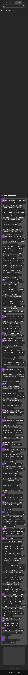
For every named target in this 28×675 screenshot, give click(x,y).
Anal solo (18, 222)
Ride (4, 536)
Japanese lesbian (13, 423)
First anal (5, 355)
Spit (20, 558)
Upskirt (7, 618)
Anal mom (5, 205)
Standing (21, 575)
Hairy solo (11, 400)
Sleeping (22, 538)
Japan (12, 420)
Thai (10, 594)
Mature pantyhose (14, 488)
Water (8, 635)
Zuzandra (10, 2)
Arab (14, 200)
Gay (18, 369)
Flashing (11, 350)
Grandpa (5, 374)
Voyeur (16, 620)
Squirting (11, 551)
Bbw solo (14, 255)
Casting (12, 282)
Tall (23, 599)
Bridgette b (12, 275)
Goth (18, 379)
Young (6, 640)
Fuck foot (15, 355)
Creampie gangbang (8, 289)
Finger (20, 359)
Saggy (18, 553)
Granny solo (21, 376)
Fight (4, 357)
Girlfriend (13, 379)
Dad (22, 316)
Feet (4, 343)
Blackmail (15, 241)
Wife (6, 628)
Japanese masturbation (8, 432)
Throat (15, 604)
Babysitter (13, 251)
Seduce (10, 560)
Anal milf (5, 212)
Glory (13, 381)
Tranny (20, 596)
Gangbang (12, 369)
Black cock (9, 272)
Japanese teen (6, 427)
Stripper (13, 582)
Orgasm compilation (8, 507)
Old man (20, 502)
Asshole (19, 227)
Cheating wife (11, 296)
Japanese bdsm (11, 435)
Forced (7, 340)
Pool (4, 524)
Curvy (20, 294)
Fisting (11, 340)
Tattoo (8, 613)
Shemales (16, 568)
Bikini (9, 255)
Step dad (11, 572)
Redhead (5, 531)
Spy (10, 546)
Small (16, 548)
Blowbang (16, 272)
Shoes (11, 577)
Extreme (12, 333)
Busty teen (14, 263)
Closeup (10, 308)
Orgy (12, 502)
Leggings (5, 461)
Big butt (5, 277)
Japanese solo (17, 430)
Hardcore (15, 393)
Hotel (22, 388)
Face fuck (9, 357)
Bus (9, 239)
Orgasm (7, 502)
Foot (19, 343)
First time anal (14, 359)
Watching (20, 630)
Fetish (4, 362)
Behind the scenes (7, 253)
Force (21, 340)
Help (23, 398)
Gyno (9, 371)
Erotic (11, 335)
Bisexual (13, 246)
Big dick (9, 258)
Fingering (13, 352)
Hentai (16, 384)
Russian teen (6, 533)
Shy (18, 565)
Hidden (12, 386)
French (4, 345)
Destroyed (5, 328)
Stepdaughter (18, 572)
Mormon (10, 485)
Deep (19, 328)
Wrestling (17, 628)
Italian (21, 410)
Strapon (21, 548)
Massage (17, 463)
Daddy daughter (7, 331)
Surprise (5, 568)
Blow (4, 272)
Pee (23, 514)
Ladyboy (13, 449)
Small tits (5, 570)
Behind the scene (7, 260)
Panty (4, 521)
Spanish (16, 577)
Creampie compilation (13, 299)
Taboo (14, 594)
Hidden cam (16, 388)
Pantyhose (14, 512)
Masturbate (6, 490)
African (22, 212)
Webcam (11, 628)
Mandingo (10, 478)
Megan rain (5, 488)
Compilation (6, 282)
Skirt (16, 563)
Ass (24, 200)
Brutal (7, 251)
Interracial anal (13, 412)
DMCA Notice (18, 672)
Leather (15, 454)
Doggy (10, 323)
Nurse (11, 495)
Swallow (5, 548)
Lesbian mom (15, 451)
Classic (4, 299)
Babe (19, 263)
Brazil (8, 263)
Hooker (4, 391)
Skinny (4, 541)
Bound (14, 258)
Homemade (6, 386)
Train (17, 611)
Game (16, 374)
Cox (18, 304)
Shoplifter (13, 580)
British (4, 248)
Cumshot (18, 296)
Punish (8, 524)
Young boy (5, 642)
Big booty (19, 267)
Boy (4, 251)
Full (18, 364)
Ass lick (20, 231)
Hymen (17, 400)
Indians (4, 417)
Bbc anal (21, 265)
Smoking (5, 543)
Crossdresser (6, 292)
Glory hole (21, 374)
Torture (9, 599)
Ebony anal (5, 335)
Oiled (4, 509)
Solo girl (10, 568)
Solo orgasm (6, 580)
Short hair (5, 563)
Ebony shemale (11, 338)
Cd (19, 306)
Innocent (21, 412)
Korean (7, 444)
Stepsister (17, 551)
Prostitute (15, 519)
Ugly (19, 618)
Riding (22, 528)
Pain (14, 516)
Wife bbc (5, 630)
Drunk (6, 316)
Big (23, 246)
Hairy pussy (21, 396)
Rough (12, 528)
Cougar (15, 306)
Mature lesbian (12, 483)
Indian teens (18, 415)
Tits (15, 601)
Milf (22, 463)
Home (12, 398)
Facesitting (16, 345)
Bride (14, 260)
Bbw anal (10, 248)
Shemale (12, 538)
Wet (16, 630)
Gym (15, 376)
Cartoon (14, 287)
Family (16, 340)
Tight (20, 608)
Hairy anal (17, 386)
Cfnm (22, 282)
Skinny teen (20, 580)
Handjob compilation (16, 403)
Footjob (15, 343)
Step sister (11, 548)
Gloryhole (22, 371)
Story (10, 558)
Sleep (16, 538)
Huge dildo (17, 405)
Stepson (16, 575)
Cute (20, 292)
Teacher (18, 599)
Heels (4, 396)
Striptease (5, 575)
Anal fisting (19, 207)
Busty (20, 248)
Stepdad (5, 555)
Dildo (21, 319)
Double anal (6, 326)
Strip (23, 555)
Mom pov (18, 480)
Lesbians (23, 449)
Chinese (7, 279)
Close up (21, 301)
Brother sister (6, 246)
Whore (4, 632)
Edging (17, 333)
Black (23, 239)
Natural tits (19, 497)
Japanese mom (19, 420)
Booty (10, 243)
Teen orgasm (11, 611)
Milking (19, 483)
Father (18, 352)
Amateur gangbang (7, 234)
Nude (14, 497)
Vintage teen (15, 625)
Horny (9, 391)
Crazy (4, 314)
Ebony (6, 333)
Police (22, 521)
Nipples (4, 497)
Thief (4, 613)
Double (21, 321)
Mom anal (5, 476)
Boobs (18, 260)
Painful (4, 526)
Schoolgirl (15, 558)
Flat (11, 364)
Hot (8, 396)
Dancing (12, 326)
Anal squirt (14, 231)
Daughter (12, 316)
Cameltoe (10, 311)
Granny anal (15, 371)
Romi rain (19, 533)
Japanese (7, 420)
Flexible (21, 355)
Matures (5, 492)
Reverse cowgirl (20, 531)
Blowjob (5, 241)
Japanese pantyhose (8, 442)
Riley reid (13, 533)
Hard (10, 388)
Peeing (9, 519)
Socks (10, 575)
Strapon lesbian (21, 570)
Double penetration (7, 321)
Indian (6, 410)
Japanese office (16, 439)
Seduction (16, 587)
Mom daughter (18, 490)
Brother (15, 248)
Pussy (9, 516)
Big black (12, 270)
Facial (4, 347)
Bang (8, 267)
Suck (4, 582)
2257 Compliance (10, 672)
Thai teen (5, 604)
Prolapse (17, 521)
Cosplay (9, 284)
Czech (4, 284)
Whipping (11, 630)
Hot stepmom (6, 403)
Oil (13, 504)
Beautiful (19, 246)
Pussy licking (19, 516)
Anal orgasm (13, 210)
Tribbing (5, 606)
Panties (4, 516)
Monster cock (11, 480)
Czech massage (7, 287)
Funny (19, 350)
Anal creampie (17, 203)
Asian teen (5, 210)
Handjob (11, 384)
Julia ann (5, 423)
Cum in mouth (14, 292)
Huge (4, 405)
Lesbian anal (20, 456)
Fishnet (4, 367)
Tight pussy (5, 616)
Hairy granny (14, 396)
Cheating (15, 284)
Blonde (4, 255)
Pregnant (7, 512)
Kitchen (19, 444)
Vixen (17, 623)
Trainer (21, 613)
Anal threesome (7, 231)
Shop (4, 592)
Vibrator (12, 623)
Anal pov (16, 215)
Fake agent (16, 357)
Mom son (5, 466)
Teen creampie (12, 606)
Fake (4, 352)
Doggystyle (15, 331)
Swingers (11, 543)
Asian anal (5, 203)
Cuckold (19, 279)
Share (12, 589)
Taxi (20, 604)
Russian (7, 528)
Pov (23, 512)
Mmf (20, 471)
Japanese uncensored (8, 437)
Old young (18, 504)
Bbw (6, 236)
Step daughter (6, 584)
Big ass (4, 239)
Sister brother (6, 565)
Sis (15, 555)
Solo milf (13, 565)
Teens (10, 601)
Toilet (4, 599)
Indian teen (5, 412)
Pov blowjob (10, 521)
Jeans (4, 435)
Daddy (17, 316)
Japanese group (6, 439)
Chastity (5, 311)
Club (23, 306)
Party (8, 514)
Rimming (17, 528)
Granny (7, 369)
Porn (9, 526)
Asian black (22, 215)
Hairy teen (15, 391)
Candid (4, 308)
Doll (15, 328)
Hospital (5, 408)
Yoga (11, 640)
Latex (17, 449)
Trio (21, 611)
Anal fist (20, 234)
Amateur (19, 200)
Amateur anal (19, 205)
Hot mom (5, 388)
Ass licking (9, 215)
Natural (21, 495)
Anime (11, 203)
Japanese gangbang (7, 430)
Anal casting (15, 229)
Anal (6, 200)
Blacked (15, 243)
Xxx (6, 637)
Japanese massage (17, 425)
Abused (10, 212)
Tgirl (4, 608)
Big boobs (20, 251)
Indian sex (5, 415)
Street (18, 582)
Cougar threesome (7, 306)
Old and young (17, 507)
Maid (15, 468)
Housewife (17, 398)
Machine (5, 473)
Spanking (14, 541)
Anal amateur (13, 224)
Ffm (23, 343)
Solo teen (11, 555)
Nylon (6, 495)
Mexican (16, 485)
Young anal (12, 642)
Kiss (9, 447)
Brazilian (13, 267)
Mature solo (18, 476)
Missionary (15, 471)
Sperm (8, 582)
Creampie (13, 279)
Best (4, 267)
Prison (13, 524)
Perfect (13, 526)
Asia (9, 219)
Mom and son (12, 466)
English (4, 338)
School (18, 546)
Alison (14, 227)
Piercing (23, 524)
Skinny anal (16, 560)
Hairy (6, 384)
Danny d (18, 326)
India (11, 410)
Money (4, 471)
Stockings (5, 551)
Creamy (17, 311)
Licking (22, 459)
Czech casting (14, 294)
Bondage (19, 236)
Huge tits (21, 393)
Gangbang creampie (8, 376)
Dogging (5, 323)
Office (4, 504)
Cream (21, 311)
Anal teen (5, 207)
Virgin (12, 620)
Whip (4, 635)
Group (21, 369)
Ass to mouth (14, 217)
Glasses (8, 379)
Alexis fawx (16, 212)
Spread (13, 584)
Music (15, 478)
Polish (20, 519)
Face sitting (10, 362)
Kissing (4, 447)
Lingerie (13, 456)
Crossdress (5, 304)
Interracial (16, 410)
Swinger (20, 541)
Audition (12, 222)
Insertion (11, 415)
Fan (23, 362)
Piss (19, 512)
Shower (5, 553)
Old (15, 502)
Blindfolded (5, 265)
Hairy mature (10, 405)
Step (16, 543)
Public (4, 514)
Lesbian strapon (7, 451)
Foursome (14, 347)
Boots (14, 253)
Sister (6, 538)
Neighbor (5, 500)
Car (21, 299)
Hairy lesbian (6, 398)
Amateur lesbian (7, 229)
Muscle (12, 490)
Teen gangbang (21, 606)
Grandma (11, 374)
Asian (10, 200)
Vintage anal (6, 623)
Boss (19, 255)
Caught (16, 289)
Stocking (5, 558)
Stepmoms (5, 577)
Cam (16, 301)
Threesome (21, 594)
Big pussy (19, 275)
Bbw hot (16, 277)
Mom (6, 463)
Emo (15, 335)
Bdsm (10, 236)
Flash (10, 355)
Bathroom (5, 270)
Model (4, 478)
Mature (11, 463)
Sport (17, 584)
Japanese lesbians (19, 437)
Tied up (4, 611)
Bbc (14, 236)
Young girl (16, 640)
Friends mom (18, 362)
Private (4, 519)
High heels (11, 408)
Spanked (11, 563)
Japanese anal (19, 432)
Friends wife (6, 364)
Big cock (22, 241)
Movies (4, 485)
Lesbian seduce (15, 459)
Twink (10, 604)
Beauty (20, 253)
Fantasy (23, 364)
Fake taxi (10, 345)
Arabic (15, 234)
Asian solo (21, 217)
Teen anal (10, 596)
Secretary (22, 565)
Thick (11, 616)
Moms (4, 480)
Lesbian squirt (6, 456)
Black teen (5, 275)
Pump (17, 524)
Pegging (18, 514)
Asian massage (21, 210)
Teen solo (5, 601)
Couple (15, 308)
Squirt (9, 541)
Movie (9, 471)
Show (19, 589)
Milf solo (5, 483)
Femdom (9, 343)
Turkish (4, 596)
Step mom (5, 546)
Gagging (5, 381)
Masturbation (21, 468)
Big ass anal (18, 270)
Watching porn (11, 632)
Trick (16, 608)
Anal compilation (7, 227)
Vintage (7, 620)
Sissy (20, 543)
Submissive (21, 592)
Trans (15, 596)
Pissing (13, 514)
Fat (20, 347)
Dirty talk (16, 321)
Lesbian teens (6, 459)
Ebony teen (21, 335)
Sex (16, 589)
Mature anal (6, 468)
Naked (10, 500)
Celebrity (21, 289)
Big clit (4, 258)
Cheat (4, 294)
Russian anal (12, 531)
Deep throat (16, 323)
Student (22, 568)
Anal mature (6, 224)
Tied (14, 599)
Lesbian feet (12, 461)
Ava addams (12, 207)
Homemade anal (7, 393)
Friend (22, 352)
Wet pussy (18, 632)
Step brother (6, 589)
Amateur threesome (16, 219)
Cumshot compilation (8, 301)
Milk (11, 468)
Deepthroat (6, 319)
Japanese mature (7, 425)
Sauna (19, 555)
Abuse (4, 219)
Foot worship (6, 359)
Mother (19, 466)
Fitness (9, 347)
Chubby (17, 282)
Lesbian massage (7, 454)
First (8, 352)
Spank (9, 553)
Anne (4, 215)
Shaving (5, 560)
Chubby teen (13, 304)
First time (5, 350)
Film (16, 350)
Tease (12, 608)
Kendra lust (13, 444)
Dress (11, 328)
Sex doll (15, 592)
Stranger (5, 572)
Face (15, 364)
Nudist (15, 495)
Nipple (9, 497)
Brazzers (5, 243)
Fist (21, 345)
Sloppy (11, 587)
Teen (6, 594)
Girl (3, 379)
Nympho (16, 500)
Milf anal (11, 473)
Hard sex (5, 400)
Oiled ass (9, 509)
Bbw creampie (13, 265)
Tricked (19, 601)
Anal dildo (12, 205)
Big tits (13, 239)
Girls (10, 381)
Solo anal (9, 592)
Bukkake (19, 239)
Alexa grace (6, 222)
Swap (14, 553)
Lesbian (7, 449)
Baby (4, 263)
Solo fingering (12, 570)
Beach (10, 241)
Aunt (24, 203)
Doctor (12, 319)
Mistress (21, 478)
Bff (22, 260)
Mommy (11, 476)
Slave (14, 546)
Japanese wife (14, 427)
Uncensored (13, 618)
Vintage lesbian (6, 625)
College (4, 296)
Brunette (10, 277)
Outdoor (9, 504)
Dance (16, 319)
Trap (8, 608)
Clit (8, 294)
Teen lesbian (15, 613)
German (5, 371)
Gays (17, 381)
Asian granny (6, 217)
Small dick (5, 587)
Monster (16, 473)
